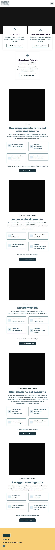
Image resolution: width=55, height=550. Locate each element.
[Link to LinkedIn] (4, 546)
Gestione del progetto (40, 34)
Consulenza (15, 34)
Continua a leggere (14, 46)
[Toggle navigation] (52, 3)
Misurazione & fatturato (27, 60)
